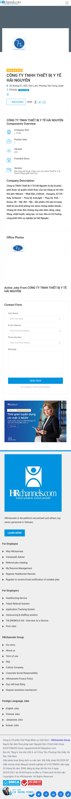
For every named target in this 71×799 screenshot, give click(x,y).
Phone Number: (15, 337)
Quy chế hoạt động (15, 684)
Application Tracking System (20, 609)
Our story (10, 645)
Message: (12, 349)
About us (10, 650)
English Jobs (12, 708)
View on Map (23, 90)
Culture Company (15, 667)
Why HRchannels (14, 551)
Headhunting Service (16, 598)
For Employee (10, 543)
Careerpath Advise (15, 557)
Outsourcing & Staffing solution (22, 615)
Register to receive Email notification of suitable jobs (32, 579)
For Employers (10, 590)
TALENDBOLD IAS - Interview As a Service (27, 620)
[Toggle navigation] (67, 3)
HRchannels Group (13, 637)
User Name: (13, 313)
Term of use (12, 656)
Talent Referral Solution (18, 603)
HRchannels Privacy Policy (19, 678)
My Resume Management (19, 568)
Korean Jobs (12, 725)
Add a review (16, 102)
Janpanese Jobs (14, 719)
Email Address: (14, 325)
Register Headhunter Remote (20, 574)
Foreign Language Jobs (15, 700)
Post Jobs (11, 626)
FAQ (8, 661)
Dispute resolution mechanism (21, 690)
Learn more (15, 533)
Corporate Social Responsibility (22, 673)
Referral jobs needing (16, 562)
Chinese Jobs (13, 714)
